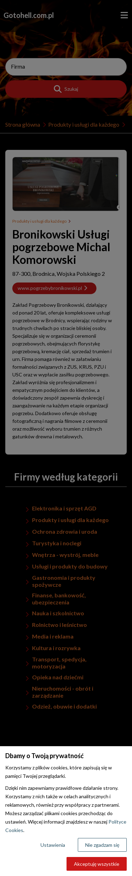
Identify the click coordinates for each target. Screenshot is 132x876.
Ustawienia (52, 845)
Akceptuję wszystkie (96, 864)
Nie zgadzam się (102, 845)
